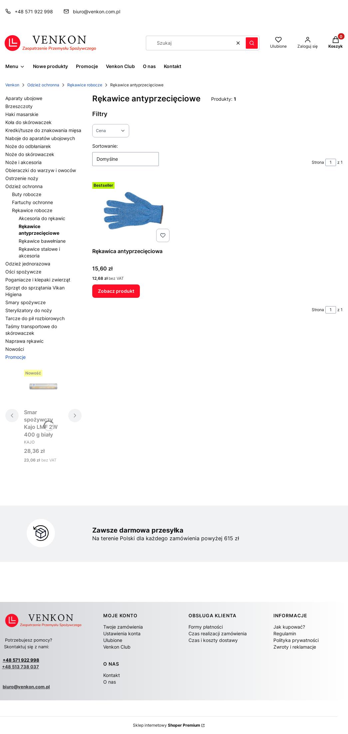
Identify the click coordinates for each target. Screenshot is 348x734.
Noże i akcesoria (23, 162)
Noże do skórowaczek (29, 154)
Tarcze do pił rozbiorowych (35, 318)
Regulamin (284, 633)
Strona (318, 162)
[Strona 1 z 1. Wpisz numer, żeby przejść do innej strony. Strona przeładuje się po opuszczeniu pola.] (330, 162)
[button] (252, 43)
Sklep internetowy (166, 725)
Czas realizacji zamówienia (217, 633)
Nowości (14, 349)
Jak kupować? (289, 627)
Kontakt (111, 675)
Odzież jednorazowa (27, 263)
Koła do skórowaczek (28, 122)
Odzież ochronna (43, 84)
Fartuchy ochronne (32, 202)
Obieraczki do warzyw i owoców (40, 170)
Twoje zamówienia (123, 627)
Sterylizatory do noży (28, 310)
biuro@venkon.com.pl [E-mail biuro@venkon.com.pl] (96, 11)
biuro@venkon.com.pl (26, 686)
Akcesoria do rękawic (42, 218)
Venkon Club (117, 647)
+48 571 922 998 (21, 660)
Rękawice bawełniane (42, 241)
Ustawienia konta (122, 633)
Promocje (15, 357)
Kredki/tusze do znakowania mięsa (43, 130)
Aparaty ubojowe (23, 98)
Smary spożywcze (25, 302)
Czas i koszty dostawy (213, 640)
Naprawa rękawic (24, 341)
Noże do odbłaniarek (28, 146)
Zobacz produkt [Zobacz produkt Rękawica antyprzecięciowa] (116, 291)
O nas (109, 682)
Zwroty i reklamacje (294, 647)
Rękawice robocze (84, 84)
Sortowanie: (105, 146)
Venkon (12, 84)
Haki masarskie (21, 114)
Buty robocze (26, 194)
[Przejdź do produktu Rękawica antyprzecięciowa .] (132, 212)
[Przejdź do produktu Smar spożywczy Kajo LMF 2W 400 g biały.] (43, 386)
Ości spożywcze (23, 271)
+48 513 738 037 (20, 666)
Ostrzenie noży (21, 178)
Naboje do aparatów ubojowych (40, 138)
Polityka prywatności (296, 640)
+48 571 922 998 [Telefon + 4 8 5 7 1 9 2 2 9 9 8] (34, 11)
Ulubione (112, 640)
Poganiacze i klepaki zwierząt (37, 279)
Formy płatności (205, 627)
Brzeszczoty (19, 106)
